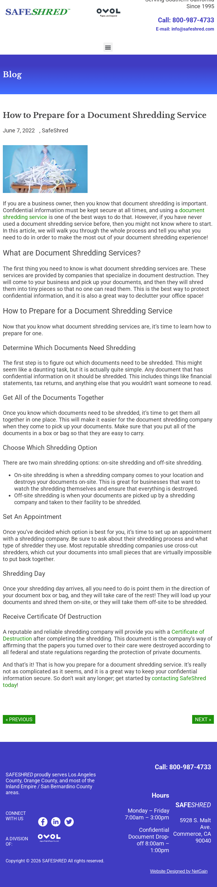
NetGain (199, 871)
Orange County (40, 780)
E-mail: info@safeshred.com (185, 29)
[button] (108, 47)
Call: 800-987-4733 (186, 20)
